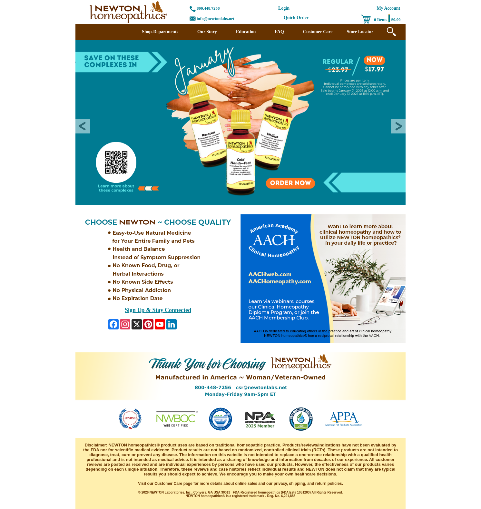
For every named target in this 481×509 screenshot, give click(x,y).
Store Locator (360, 31)
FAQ (279, 31)
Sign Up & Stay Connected (158, 310)
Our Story (207, 31)
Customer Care (318, 31)
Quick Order (296, 17)
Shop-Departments (160, 31)
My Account (388, 8)
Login (284, 8)
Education (246, 31)
